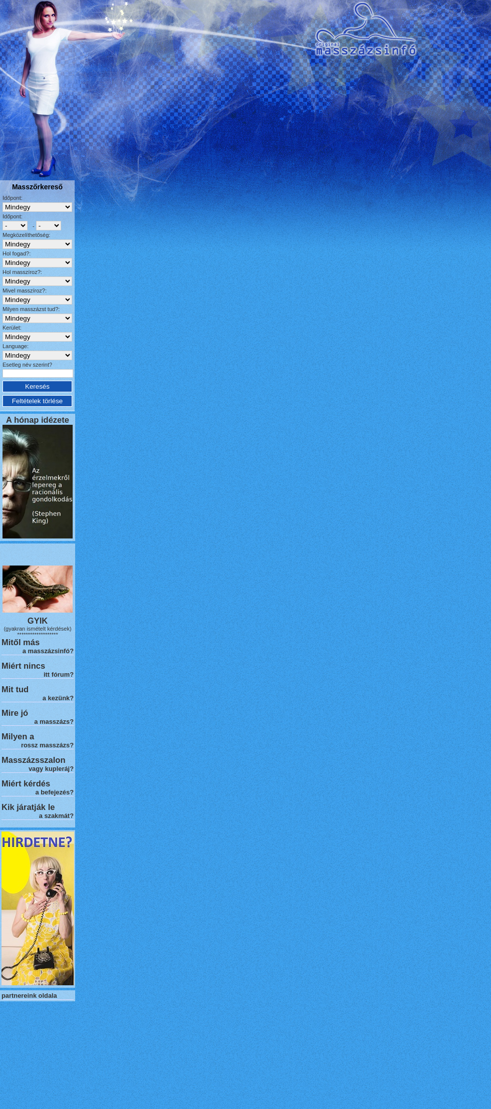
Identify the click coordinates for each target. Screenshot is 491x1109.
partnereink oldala (29, 995)
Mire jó (15, 712)
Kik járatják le (28, 806)
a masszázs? (54, 721)
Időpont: (13, 198)
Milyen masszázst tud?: (31, 309)
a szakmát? (56, 815)
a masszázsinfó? (48, 651)
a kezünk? (58, 698)
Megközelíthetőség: (26, 235)
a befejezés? (55, 792)
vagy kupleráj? (51, 768)
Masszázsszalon (33, 759)
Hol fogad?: (17, 253)
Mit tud (15, 689)
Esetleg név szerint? (27, 365)
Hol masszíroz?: (22, 272)
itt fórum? (59, 674)
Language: (16, 346)
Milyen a (18, 736)
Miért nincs (23, 665)
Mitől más (21, 642)
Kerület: (12, 328)
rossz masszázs (45, 745)
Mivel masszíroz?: (25, 291)
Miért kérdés (26, 783)
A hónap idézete (37, 419)
